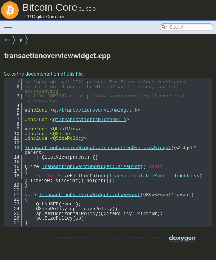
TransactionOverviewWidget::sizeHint (91, 166)
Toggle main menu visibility (10, 24)
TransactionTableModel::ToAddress (154, 176)
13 (12, 147)
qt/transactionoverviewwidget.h (95, 110)
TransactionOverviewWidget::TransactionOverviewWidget (98, 147)
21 (12, 194)
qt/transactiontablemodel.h (89, 119)
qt (20, 40)
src (7, 40)
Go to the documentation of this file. (44, 74)
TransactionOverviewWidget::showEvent (89, 194)
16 (12, 166)
